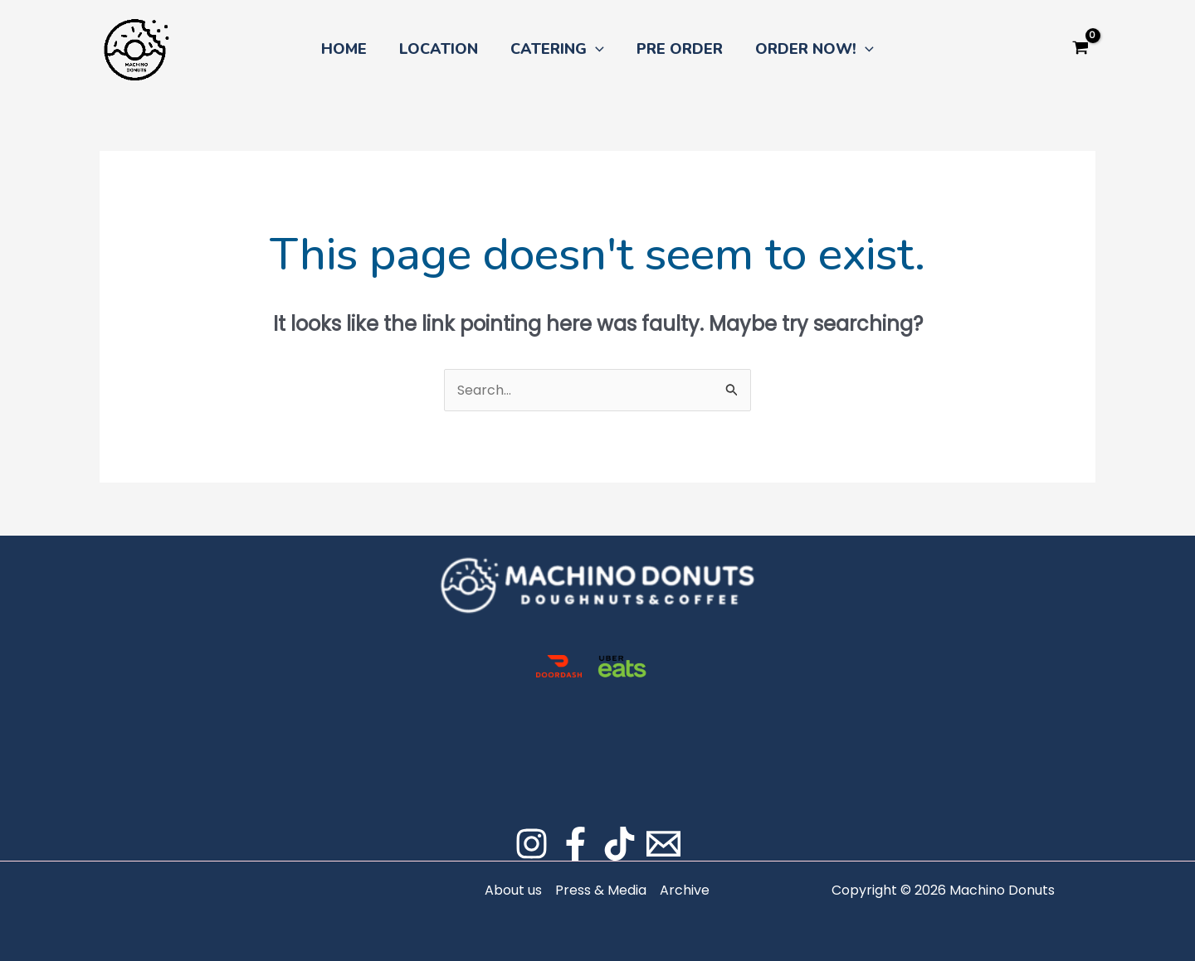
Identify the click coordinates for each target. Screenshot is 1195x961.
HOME (349, 49)
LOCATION (441, 49)
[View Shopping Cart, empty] (1080, 49)
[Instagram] (532, 844)
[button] (595, 48)
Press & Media (600, 890)
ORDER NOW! (809, 48)
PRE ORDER (677, 49)
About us (513, 890)
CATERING (557, 48)
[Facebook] (575, 844)
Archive (685, 890)
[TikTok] (619, 844)
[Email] (663, 844)
